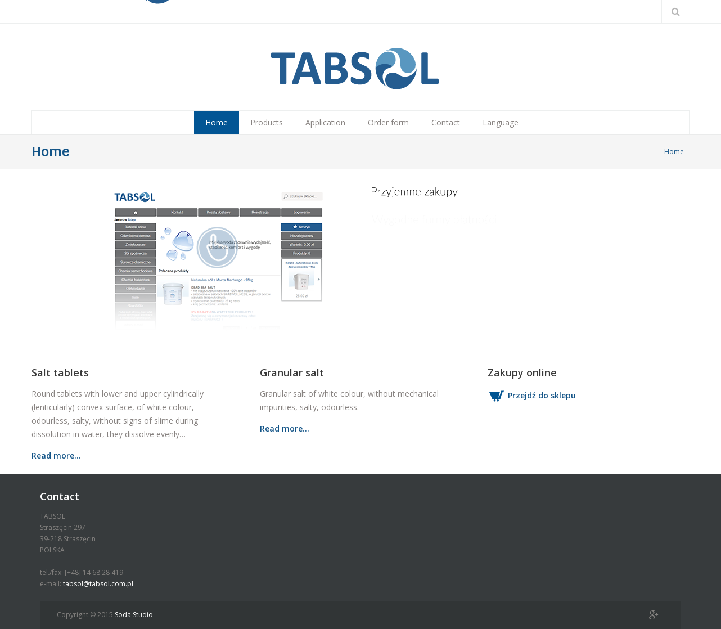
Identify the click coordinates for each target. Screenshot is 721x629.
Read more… (56, 455)
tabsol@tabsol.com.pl (98, 583)
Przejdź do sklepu (532, 395)
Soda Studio (134, 614)
